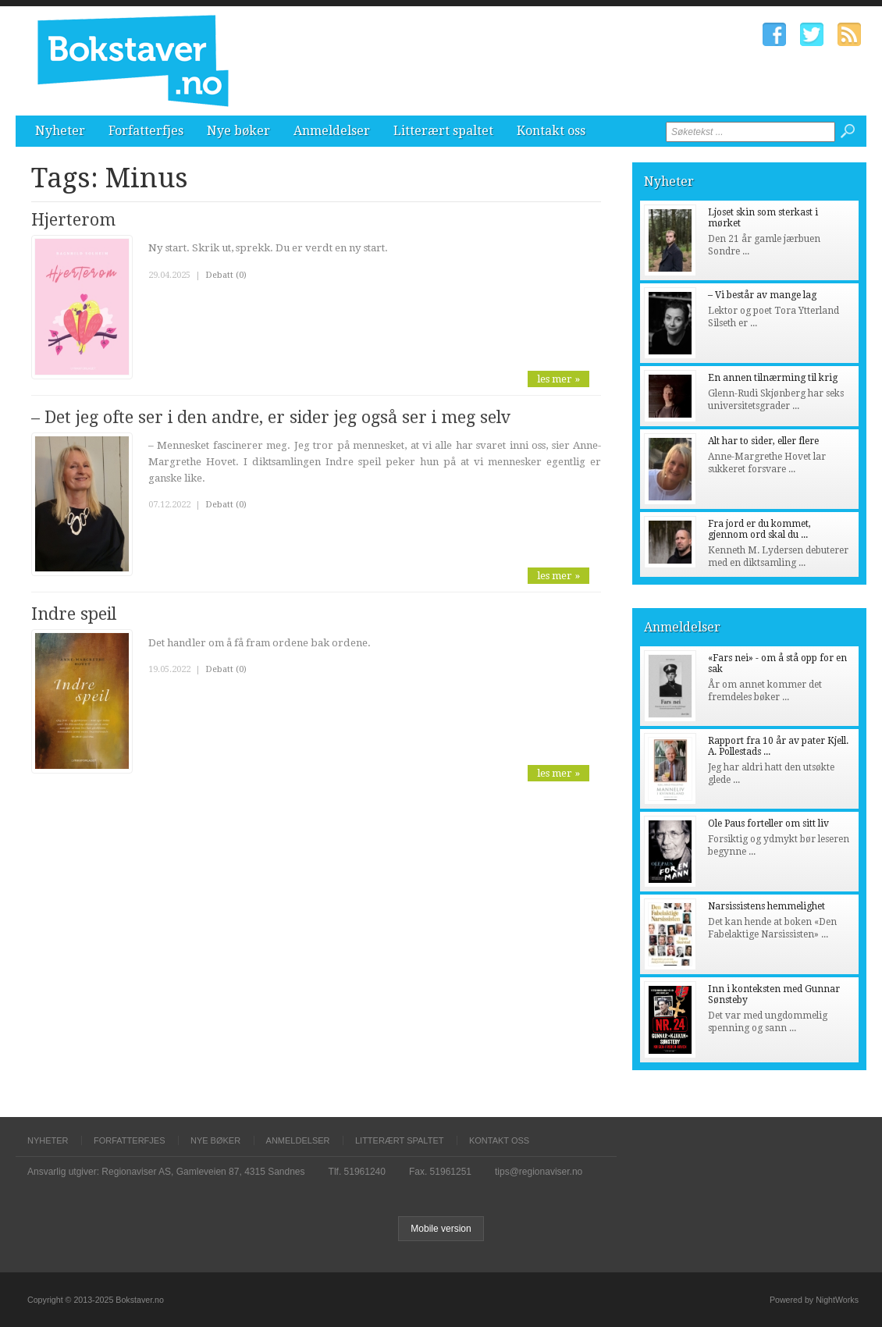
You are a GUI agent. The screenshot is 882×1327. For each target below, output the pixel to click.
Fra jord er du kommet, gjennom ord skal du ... (759, 529)
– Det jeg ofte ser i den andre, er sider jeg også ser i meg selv (270, 417)
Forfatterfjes (145, 130)
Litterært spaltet (443, 130)
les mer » (558, 379)
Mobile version (441, 1228)
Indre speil (73, 614)
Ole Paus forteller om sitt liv (768, 823)
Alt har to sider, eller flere (763, 441)
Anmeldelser (331, 130)
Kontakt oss (551, 130)
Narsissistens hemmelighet (766, 906)
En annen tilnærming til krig (773, 377)
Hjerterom (73, 219)
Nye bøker (238, 130)
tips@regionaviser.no (538, 1171)
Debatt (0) (226, 275)
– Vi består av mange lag (762, 295)
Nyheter (60, 130)
